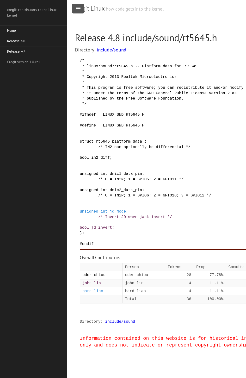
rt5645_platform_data (119, 141)
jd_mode (118, 211)
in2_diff (100, 157)
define (89, 125)
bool (84, 157)
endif (88, 244)
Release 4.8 (16, 41)
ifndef (89, 114)
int (103, 173)
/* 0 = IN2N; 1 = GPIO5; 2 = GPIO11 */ (141, 179)
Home (11, 30)
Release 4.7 (16, 51)
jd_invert (101, 227)
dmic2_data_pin (126, 190)
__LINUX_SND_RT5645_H (121, 114)
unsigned (89, 173)
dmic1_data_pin (126, 173)
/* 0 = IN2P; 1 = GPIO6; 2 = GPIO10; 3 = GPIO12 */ (154, 195)
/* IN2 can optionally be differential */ (144, 147)
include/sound (111, 50)
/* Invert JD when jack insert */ (135, 217)
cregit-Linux (89, 8)
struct (87, 141)
